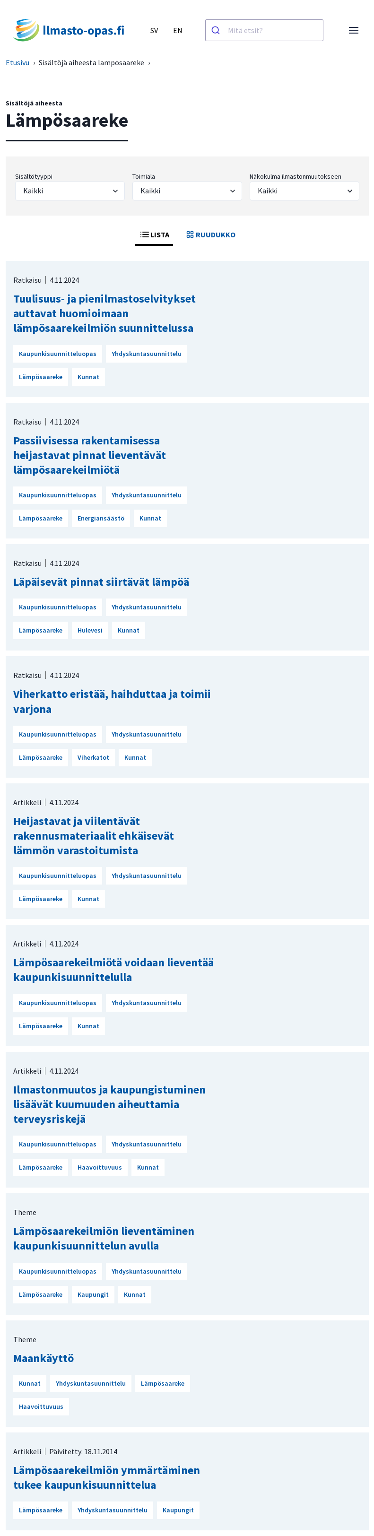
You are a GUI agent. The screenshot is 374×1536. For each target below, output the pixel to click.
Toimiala (143, 176)
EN (178, 30)
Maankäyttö (43, 1358)
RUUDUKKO (209, 234)
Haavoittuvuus (100, 1167)
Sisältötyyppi (33, 176)
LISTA (154, 234)
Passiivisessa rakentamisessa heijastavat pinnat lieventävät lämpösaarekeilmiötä (89, 455)
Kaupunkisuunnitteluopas (57, 353)
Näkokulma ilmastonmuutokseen (295, 176)
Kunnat (88, 377)
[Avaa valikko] (353, 30)
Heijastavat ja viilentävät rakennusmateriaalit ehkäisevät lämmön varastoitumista (93, 836)
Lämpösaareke (40, 377)
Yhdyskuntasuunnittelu (147, 353)
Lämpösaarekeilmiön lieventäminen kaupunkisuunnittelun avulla (103, 1238)
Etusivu (17, 62)
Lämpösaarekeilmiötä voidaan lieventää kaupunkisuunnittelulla (113, 969)
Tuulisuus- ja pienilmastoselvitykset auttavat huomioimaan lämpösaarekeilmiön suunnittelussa (104, 313)
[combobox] (264, 30)
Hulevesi (90, 630)
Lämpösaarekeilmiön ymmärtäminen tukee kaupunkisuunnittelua (106, 1477)
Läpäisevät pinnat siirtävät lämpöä (101, 581)
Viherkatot (93, 757)
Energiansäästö (101, 518)
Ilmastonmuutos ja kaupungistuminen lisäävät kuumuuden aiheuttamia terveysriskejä (109, 1104)
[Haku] (217, 30)
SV (154, 30)
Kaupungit (93, 1294)
